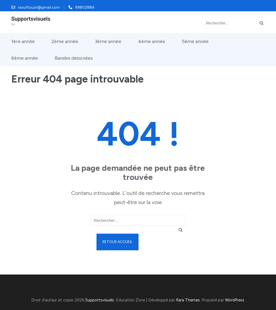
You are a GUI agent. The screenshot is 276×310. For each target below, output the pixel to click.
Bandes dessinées (74, 58)
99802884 (85, 7)
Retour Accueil (117, 242)
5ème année (195, 41)
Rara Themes (188, 300)
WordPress (234, 300)
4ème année (151, 41)
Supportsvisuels (30, 19)
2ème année (64, 41)
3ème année (108, 41)
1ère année (23, 41)
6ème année (24, 58)
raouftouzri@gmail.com (39, 7)
